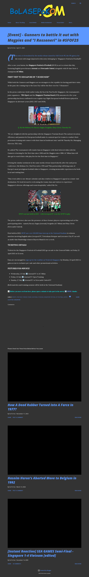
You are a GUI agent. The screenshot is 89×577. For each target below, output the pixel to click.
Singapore (17, 300)
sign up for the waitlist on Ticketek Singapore (43, 260)
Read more (78, 417)
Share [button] (77, 297)
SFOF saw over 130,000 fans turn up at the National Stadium (44, 233)
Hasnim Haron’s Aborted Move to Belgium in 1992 (42, 480)
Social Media (32, 22)
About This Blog (20, 22)
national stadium (37, 297)
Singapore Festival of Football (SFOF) (55, 297)
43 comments (17, 564)
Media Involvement (46, 22)
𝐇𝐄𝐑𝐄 (69, 291)
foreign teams (26, 297)
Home (9, 22)
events (14, 297)
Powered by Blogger (44, 570)
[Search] (73, 3)
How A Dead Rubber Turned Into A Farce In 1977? (40, 407)
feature (19, 297)
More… (71, 22)
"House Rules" (60, 22)
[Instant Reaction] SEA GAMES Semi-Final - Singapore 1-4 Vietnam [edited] (40, 553)
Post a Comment (18, 417)
